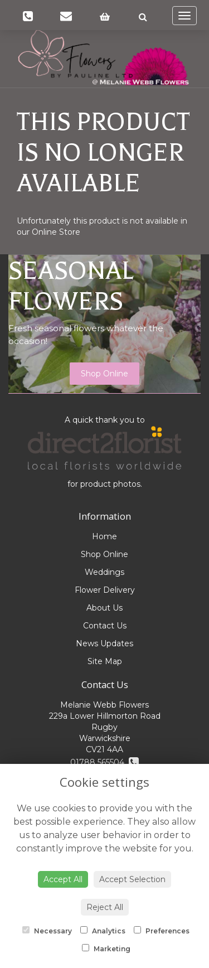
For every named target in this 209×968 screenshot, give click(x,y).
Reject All (104, 907)
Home (104, 536)
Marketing (106, 948)
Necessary (47, 930)
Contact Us (105, 626)
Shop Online (104, 374)
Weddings (104, 572)
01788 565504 (104, 762)
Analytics (102, 930)
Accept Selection (132, 879)
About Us (104, 608)
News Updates (104, 643)
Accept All (62, 879)
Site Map (105, 661)
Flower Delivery (105, 590)
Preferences (161, 930)
